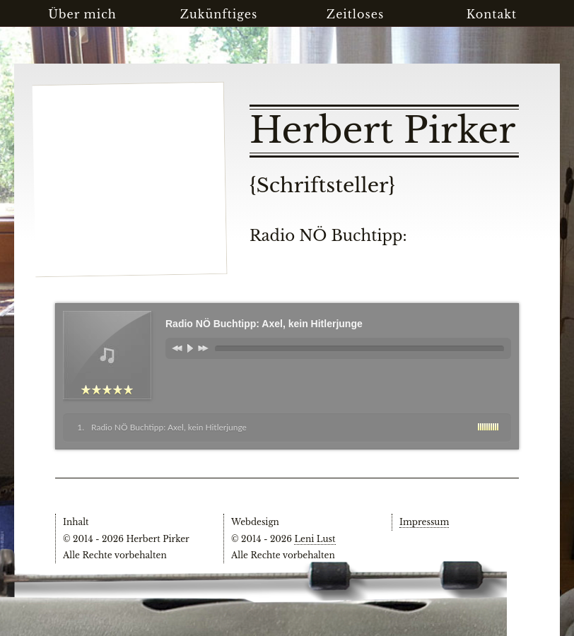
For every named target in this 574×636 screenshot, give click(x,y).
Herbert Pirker (382, 131)
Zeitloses (355, 14)
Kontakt (492, 14)
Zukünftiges (219, 14)
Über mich (82, 14)
